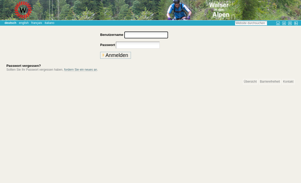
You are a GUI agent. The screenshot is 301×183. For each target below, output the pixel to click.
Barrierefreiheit (270, 81)
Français (36, 23)
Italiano (49, 23)
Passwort (107, 45)
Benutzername (111, 35)
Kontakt (288, 81)
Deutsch (10, 23)
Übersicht (250, 81)
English (24, 23)
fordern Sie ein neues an (80, 69)
